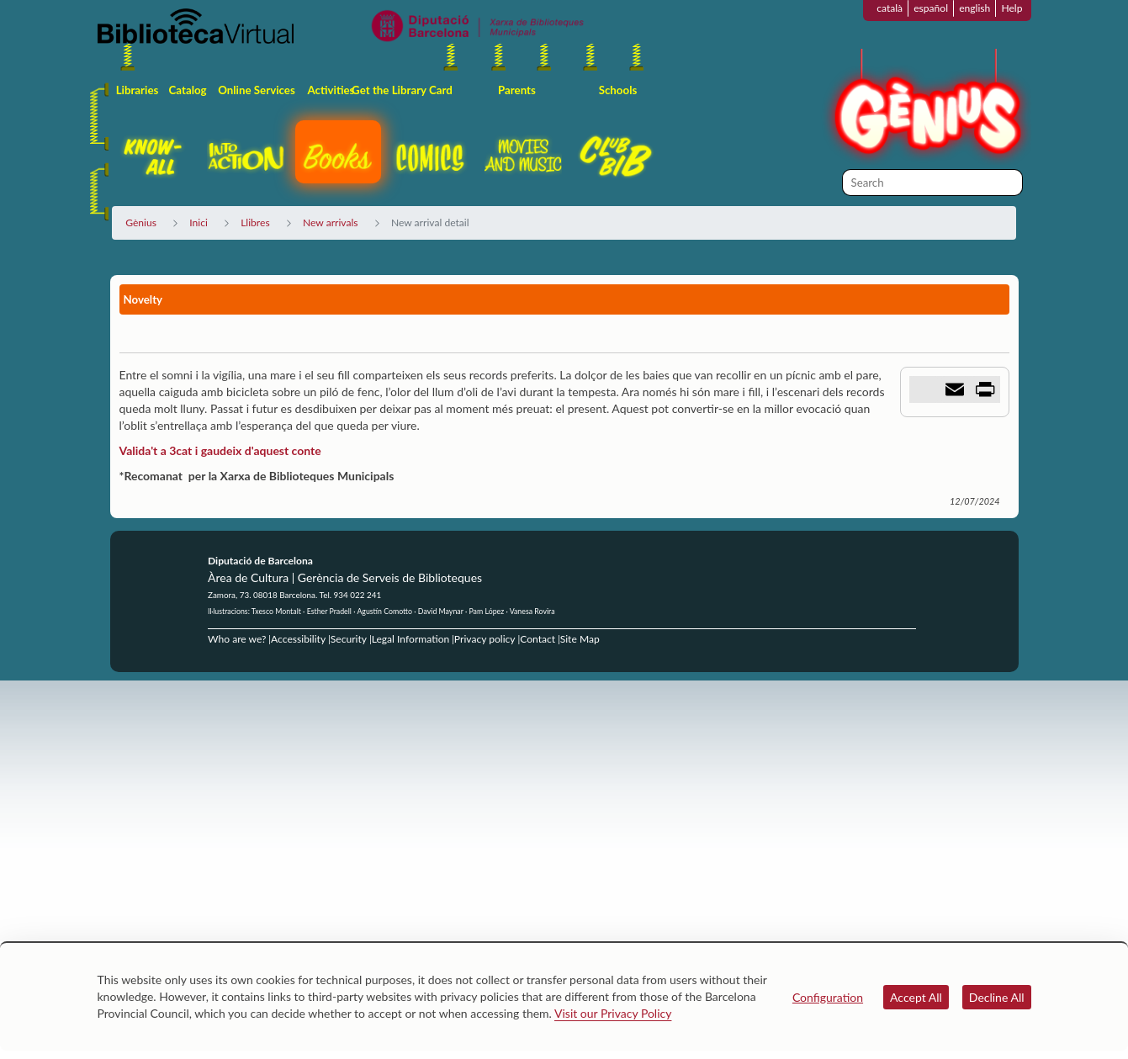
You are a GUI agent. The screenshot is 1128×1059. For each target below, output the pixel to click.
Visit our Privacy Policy (612, 1013)
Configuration (827, 997)
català (889, 8)
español (931, 8)
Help (1011, 8)
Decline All (997, 997)
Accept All (916, 997)
